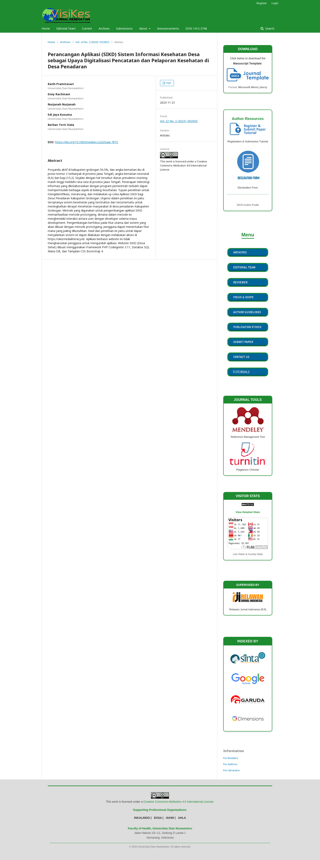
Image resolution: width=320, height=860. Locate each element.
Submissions (124, 28)
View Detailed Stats (248, 512)
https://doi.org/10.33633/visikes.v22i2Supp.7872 (86, 142)
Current (87, 28)
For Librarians (231, 770)
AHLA (182, 817)
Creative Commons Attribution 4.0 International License (178, 801)
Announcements (168, 28)
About (143, 28)
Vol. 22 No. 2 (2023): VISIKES (92, 42)
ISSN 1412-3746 (196, 28)
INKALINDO (142, 817)
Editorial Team (66, 28)
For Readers (230, 758)
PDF (168, 83)
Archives (104, 28)
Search (269, 28)
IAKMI (170, 817)
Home (46, 28)
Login (275, 3)
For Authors (230, 764)
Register (262, 3)
